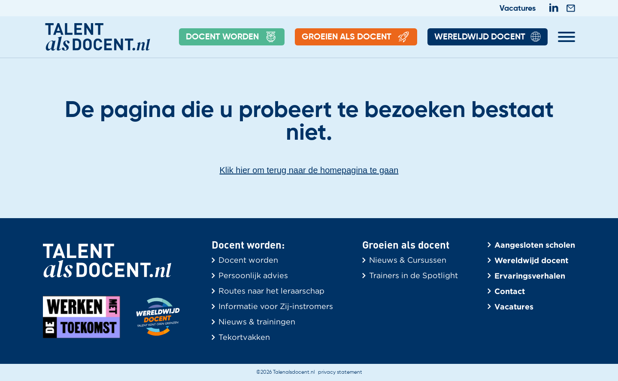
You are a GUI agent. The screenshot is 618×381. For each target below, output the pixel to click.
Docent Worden (232, 37)
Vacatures (518, 8)
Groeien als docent (356, 37)
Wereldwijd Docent (487, 37)
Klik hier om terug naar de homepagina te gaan (309, 170)
